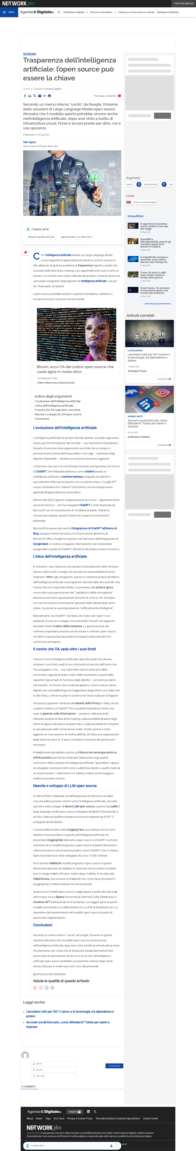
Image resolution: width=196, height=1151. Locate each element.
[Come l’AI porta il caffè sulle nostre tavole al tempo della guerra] (149, 276)
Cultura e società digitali (47, 88)
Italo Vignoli (29, 142)
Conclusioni (42, 425)
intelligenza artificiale (58, 255)
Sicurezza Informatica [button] (101, 12)
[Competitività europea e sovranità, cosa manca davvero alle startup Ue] (149, 261)
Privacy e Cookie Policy (80, 1124)
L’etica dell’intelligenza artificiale (54, 411)
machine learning (71, 483)
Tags (48, 1124)
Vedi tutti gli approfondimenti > (157, 304)
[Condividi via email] (39, 96)
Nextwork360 (33, 1139)
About (30, 1124)
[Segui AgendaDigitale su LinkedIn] (88, 1118)
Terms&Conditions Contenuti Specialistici (118, 1124)
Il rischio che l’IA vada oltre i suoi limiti (57, 416)
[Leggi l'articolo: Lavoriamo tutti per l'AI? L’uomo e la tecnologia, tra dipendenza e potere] (149, 351)
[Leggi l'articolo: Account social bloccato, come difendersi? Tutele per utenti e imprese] (149, 417)
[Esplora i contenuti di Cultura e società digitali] (142, 201)
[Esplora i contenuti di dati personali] (155, 183)
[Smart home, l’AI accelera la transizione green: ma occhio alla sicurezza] (149, 292)
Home (26, 88)
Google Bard (40, 550)
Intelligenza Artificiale (168, 12)
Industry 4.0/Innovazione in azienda (136, 12)
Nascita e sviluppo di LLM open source (58, 420)
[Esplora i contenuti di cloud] (133, 183)
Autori (39, 1124)
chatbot (89, 477)
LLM (76, 812)
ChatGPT (41, 477)
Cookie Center (150, 1124)
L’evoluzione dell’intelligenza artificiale (58, 407)
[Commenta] (114, 1072)
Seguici (75, 1118)
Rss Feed (59, 1124)
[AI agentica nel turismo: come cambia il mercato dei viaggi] (149, 228)
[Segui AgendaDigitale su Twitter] (95, 1118)
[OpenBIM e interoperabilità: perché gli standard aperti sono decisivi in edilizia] (149, 244)
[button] (9, 12)
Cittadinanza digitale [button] (73, 12)
